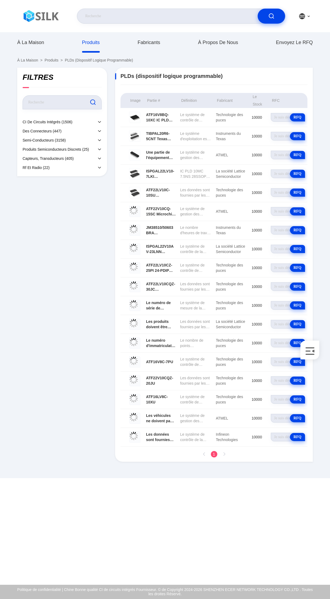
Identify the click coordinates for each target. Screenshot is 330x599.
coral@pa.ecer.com (43, 536)
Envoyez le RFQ (294, 42)
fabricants (148, 42)
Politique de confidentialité (270, 553)
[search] (271, 16)
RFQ (297, 117)
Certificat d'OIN (260, 530)
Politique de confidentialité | (40, 589)
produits (91, 42)
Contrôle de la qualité (265, 541)
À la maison (30, 42)
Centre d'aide (259, 564)
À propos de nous (218, 42)
